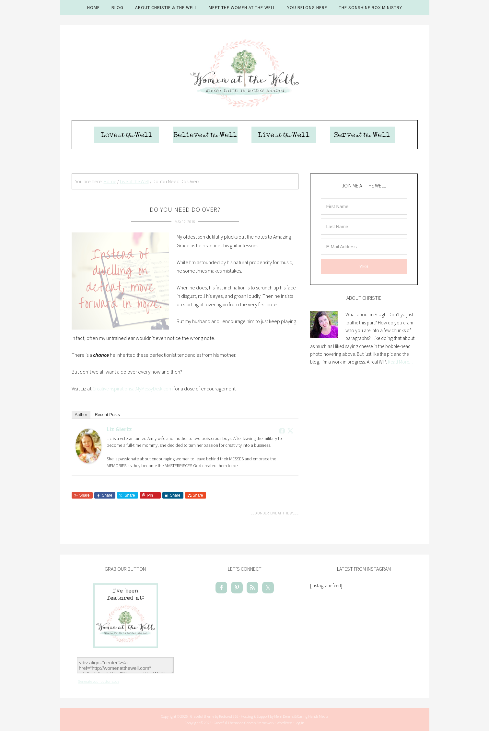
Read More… (400, 362)
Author (81, 414)
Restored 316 (229, 716)
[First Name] (364, 207)
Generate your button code (98, 681)
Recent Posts (107, 414)
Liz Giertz (119, 429)
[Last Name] (364, 227)
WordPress (284, 722)
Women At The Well (244, 73)
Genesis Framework (259, 722)
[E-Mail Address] (364, 247)
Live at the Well (284, 513)
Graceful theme (202, 716)
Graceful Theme (226, 722)
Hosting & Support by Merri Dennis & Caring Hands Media (284, 716)
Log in (299, 722)
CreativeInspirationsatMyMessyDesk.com (134, 389)
